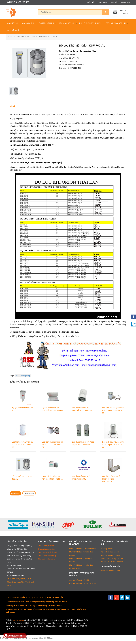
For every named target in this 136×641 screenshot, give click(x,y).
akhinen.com (18, 620)
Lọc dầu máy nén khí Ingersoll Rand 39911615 (82, 409)
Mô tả (12, 106)
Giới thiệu (91, 2)
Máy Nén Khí (13, 23)
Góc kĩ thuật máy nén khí (110, 571)
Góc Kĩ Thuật (13, 30)
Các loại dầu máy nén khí (79, 580)
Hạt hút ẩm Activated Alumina (112, 562)
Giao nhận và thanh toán (46, 559)
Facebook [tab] (15, 493)
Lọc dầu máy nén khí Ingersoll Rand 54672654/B (111, 478)
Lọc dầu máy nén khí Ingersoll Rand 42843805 (52, 409)
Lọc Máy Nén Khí (46, 23)
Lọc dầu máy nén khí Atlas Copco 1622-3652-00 (83, 443)
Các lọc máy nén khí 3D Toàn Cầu (82, 583)
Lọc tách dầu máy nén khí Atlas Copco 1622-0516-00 (113, 410)
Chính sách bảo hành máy (47, 556)
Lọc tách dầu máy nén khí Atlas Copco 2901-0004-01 (52, 444)
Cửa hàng (103, 2)
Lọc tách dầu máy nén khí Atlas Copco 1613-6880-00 (22, 444)
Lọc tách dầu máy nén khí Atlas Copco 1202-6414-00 (113, 444)
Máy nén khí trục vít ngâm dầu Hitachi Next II (81, 566)
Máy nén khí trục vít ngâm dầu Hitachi (81, 553)
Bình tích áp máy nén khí (110, 555)
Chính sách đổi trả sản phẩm (48, 552)
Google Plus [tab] (29, 493)
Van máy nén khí (107, 549)
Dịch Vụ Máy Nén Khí (116, 23)
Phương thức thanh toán (46, 549)
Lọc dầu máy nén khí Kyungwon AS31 (80, 477)
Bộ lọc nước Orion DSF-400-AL (22, 477)
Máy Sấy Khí (28, 23)
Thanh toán (125, 2)
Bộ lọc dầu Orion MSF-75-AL (22, 409)
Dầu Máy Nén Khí (67, 23)
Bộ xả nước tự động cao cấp (112, 558)
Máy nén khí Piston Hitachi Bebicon (83, 549)
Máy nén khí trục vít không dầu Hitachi (81, 560)
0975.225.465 (12, 636)
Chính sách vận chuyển (46, 546)
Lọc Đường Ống (23, 376)
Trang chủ (12, 36)
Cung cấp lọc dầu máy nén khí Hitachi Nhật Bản (52, 477)
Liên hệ (114, 2)
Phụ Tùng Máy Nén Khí (90, 23)
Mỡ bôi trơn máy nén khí (110, 552)
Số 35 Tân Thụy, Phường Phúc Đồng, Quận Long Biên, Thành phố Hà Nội (20, 582)
